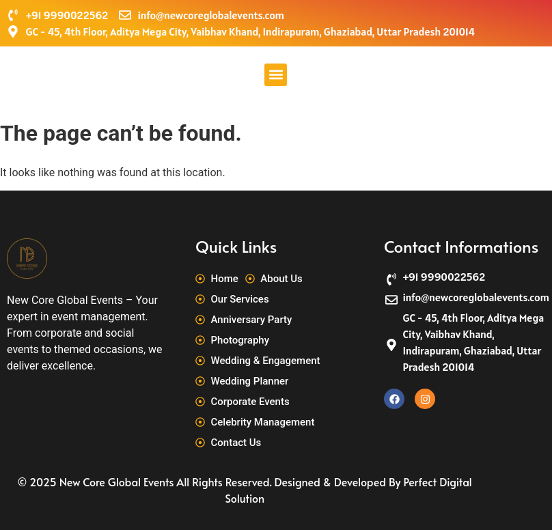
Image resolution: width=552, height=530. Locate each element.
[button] (275, 75)
